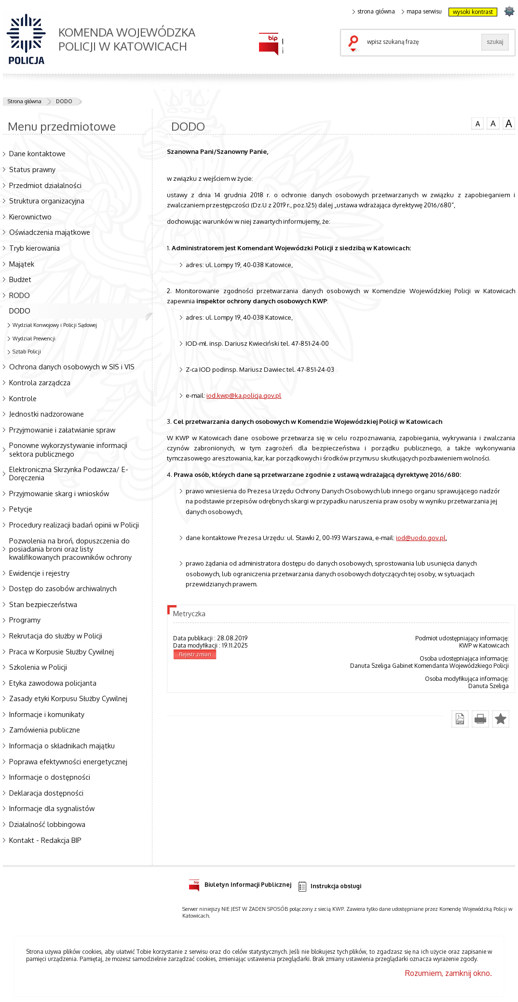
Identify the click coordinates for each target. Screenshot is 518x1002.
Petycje (20, 508)
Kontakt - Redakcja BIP (45, 840)
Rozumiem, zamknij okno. (448, 973)
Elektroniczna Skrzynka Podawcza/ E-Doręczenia (68, 473)
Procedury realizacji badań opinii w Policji (74, 524)
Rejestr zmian (195, 654)
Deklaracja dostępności (46, 792)
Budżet (20, 279)
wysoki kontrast (473, 11)
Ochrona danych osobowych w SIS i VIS (72, 366)
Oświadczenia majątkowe (49, 232)
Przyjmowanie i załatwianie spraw (62, 429)
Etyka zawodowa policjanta (52, 682)
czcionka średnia (493, 123)
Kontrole (23, 398)
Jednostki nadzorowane (46, 413)
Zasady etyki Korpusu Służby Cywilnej (68, 698)
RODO (19, 295)
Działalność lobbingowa (47, 824)
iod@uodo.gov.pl (421, 537)
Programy (25, 619)
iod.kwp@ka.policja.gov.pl (243, 395)
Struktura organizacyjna (46, 200)
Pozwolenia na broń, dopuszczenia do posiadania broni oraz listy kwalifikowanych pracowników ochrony (70, 548)
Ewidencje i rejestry (39, 573)
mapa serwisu (422, 11)
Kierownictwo (30, 216)
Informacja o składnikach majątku (62, 745)
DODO (64, 101)
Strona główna (24, 101)
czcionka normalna (477, 122)
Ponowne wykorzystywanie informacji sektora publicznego (68, 449)
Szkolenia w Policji (38, 667)
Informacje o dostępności (49, 776)
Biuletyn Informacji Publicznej (240, 883)
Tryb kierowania (34, 248)
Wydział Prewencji (34, 338)
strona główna (374, 11)
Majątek (21, 263)
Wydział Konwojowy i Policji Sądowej (55, 325)
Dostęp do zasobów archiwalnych (63, 588)
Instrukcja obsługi (329, 886)
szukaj (355, 44)
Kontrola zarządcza (39, 382)
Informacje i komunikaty (46, 714)
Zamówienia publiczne (44, 729)
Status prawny (32, 169)
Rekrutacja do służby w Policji (55, 635)
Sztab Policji (27, 351)
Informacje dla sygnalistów (52, 808)
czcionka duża (509, 123)
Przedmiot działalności (45, 185)
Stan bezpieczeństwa (43, 604)
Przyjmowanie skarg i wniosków (59, 493)
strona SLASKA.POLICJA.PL (509, 11)
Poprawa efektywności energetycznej (68, 761)
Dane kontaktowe (37, 153)
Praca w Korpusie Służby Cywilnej (61, 651)
